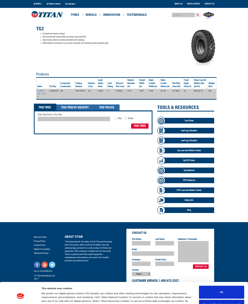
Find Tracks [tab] (106, 107)
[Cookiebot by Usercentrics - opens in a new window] (20, 297)
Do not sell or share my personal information (221, 290)
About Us (178, 4)
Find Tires (140, 126)
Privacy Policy (88, 289)
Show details (48, 297)
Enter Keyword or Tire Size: (50, 114)
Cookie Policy (106, 289)
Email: (134, 249)
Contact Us (209, 4)
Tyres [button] (75, 14)
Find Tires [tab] (45, 107)
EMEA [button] (38, 4)
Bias (120, 118)
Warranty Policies (41, 253)
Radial (130, 118)
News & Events (193, 4)
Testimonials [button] (137, 14)
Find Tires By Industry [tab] (75, 107)
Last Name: (160, 239)
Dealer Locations (54, 4)
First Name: (137, 239)
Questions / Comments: (187, 239)
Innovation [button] (111, 14)
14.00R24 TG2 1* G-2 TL (41, 94)
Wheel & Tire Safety (42, 249)
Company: (136, 260)
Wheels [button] (91, 14)
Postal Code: (160, 260)
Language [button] (70, 4)
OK (221, 276)
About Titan (74, 236)
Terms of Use (129, 289)
